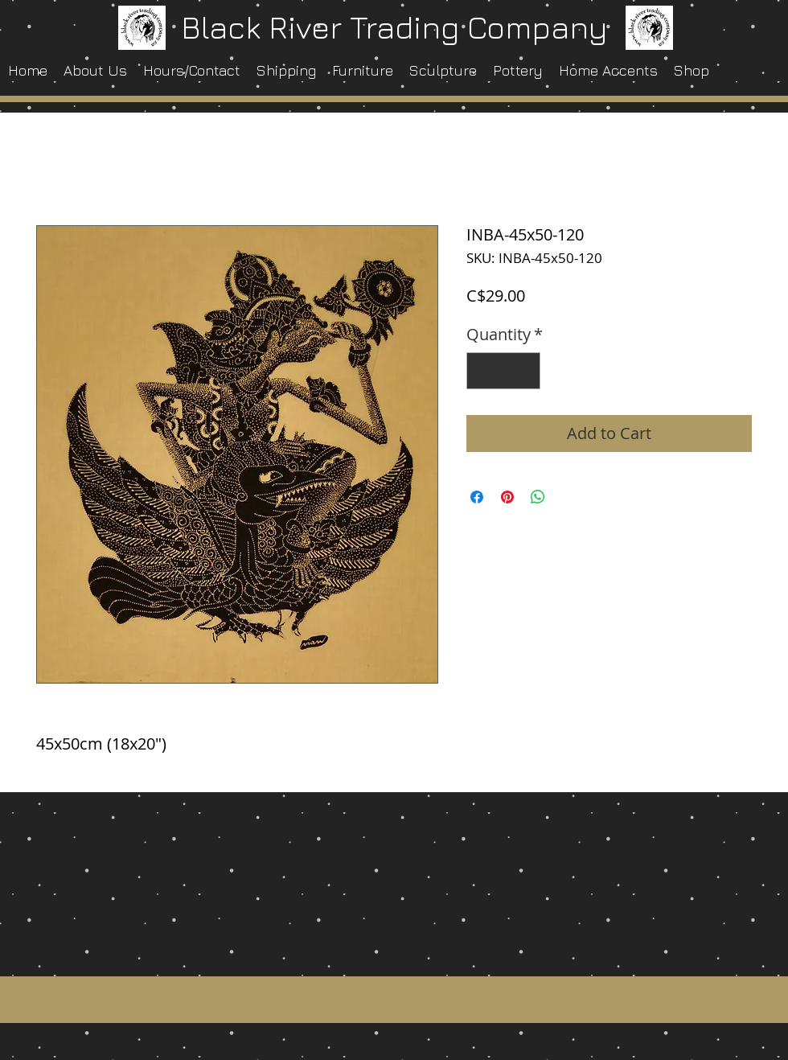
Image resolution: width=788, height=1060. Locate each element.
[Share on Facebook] (476, 497)
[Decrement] (482, 370)
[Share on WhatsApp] (538, 497)
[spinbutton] (503, 370)
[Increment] (524, 370)
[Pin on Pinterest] (507, 497)
